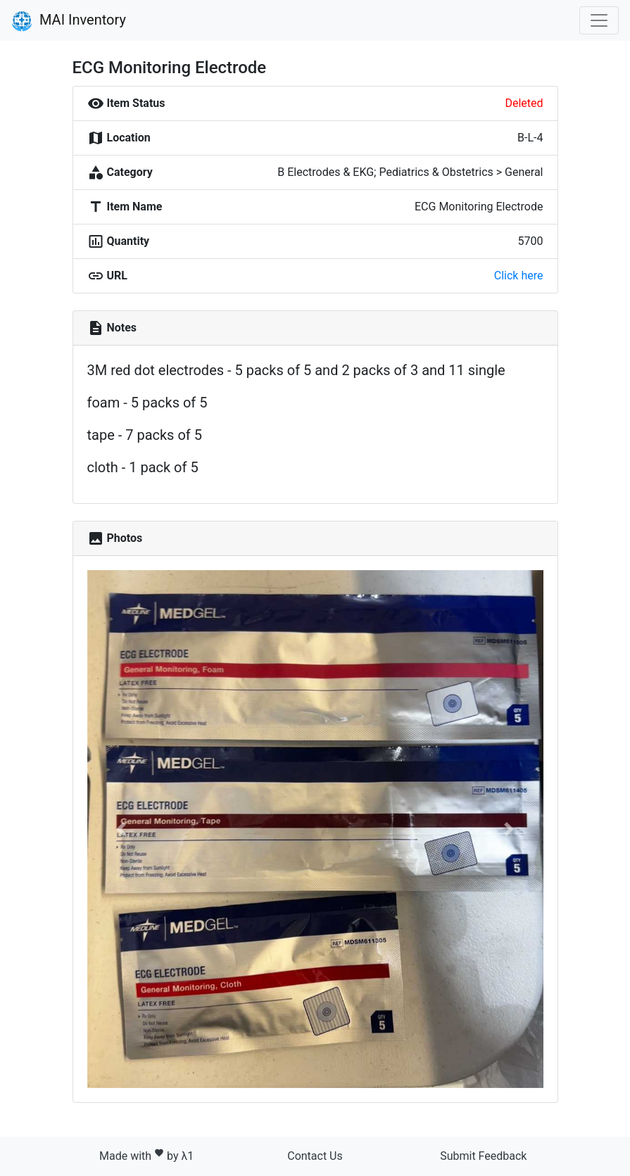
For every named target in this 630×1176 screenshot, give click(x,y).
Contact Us (315, 1156)
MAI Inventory (68, 21)
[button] (121, 829)
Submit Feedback (483, 1156)
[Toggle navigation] (599, 20)
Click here (518, 275)
